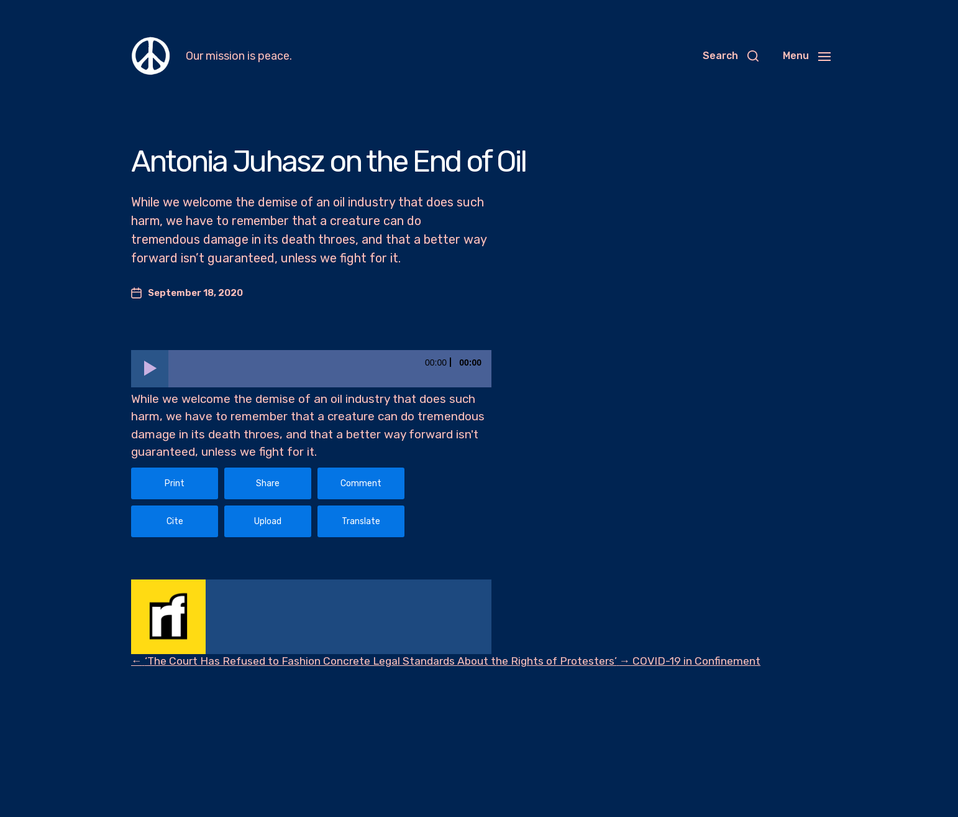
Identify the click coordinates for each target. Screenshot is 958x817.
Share (268, 483)
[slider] (329, 368)
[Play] (149, 368)
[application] (311, 368)
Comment (360, 483)
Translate (361, 521)
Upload (267, 521)
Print (175, 483)
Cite (175, 521)
